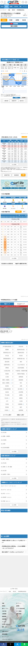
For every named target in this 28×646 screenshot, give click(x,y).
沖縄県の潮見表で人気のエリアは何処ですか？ (13, 541)
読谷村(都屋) (21, 367)
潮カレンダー (5, 608)
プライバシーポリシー (7, 639)
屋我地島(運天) (7, 358)
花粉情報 (4, 619)
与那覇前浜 (2, 332)
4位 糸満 (3, 443)
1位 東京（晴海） (5, 459)
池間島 (21, 395)
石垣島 (6, 410)
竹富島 (7, 404)
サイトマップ (5, 636)
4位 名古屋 (3, 470)
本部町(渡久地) (21, 358)
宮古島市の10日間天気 (7, 263)
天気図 (10, 20)
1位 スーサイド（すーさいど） (9, 486)
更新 (23, 175)
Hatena (17, 645)
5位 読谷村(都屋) (5, 447)
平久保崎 (7, 395)
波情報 (11, 6)
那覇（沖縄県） (6, 380)
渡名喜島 (7, 361)
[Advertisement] (14, 43)
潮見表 (6, 6)
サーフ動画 (18, 611)
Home (2, 6)
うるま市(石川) (21, 364)
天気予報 (16, 6)
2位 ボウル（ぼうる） (6, 489)
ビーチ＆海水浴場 (20, 608)
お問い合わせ (5, 631)
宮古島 (6, 398)
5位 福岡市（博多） (6, 474)
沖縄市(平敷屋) (21, 373)
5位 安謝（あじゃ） (6, 501)
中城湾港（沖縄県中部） (22, 370)
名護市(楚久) (7, 364)
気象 (20, 6)
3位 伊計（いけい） (6, 493)
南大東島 (20, 389)
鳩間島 (21, 398)
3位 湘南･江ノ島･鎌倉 (6, 466)
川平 (7, 401)
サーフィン (18, 603)
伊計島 (21, 355)
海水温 (24, 20)
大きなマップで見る (5, 328)
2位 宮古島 (3, 463)
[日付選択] (14, 100)
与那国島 (20, 404)
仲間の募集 (18, 613)
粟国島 (7, 349)
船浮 (21, 407)
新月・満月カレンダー (7, 627)
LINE (24, 645)
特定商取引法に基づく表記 (8, 642)
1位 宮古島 (3, 432)
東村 (21, 361)
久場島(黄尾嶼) (7, 389)
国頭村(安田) (21, 352)
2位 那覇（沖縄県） (6, 436)
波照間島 (21, 410)
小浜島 (21, 401)
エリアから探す (7, 415)
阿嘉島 (7, 373)
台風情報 (4, 613)
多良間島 (21, 392)
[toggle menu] (26, 2)
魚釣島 (7, 392)
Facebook (3, 645)
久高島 (7, 376)
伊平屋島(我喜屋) (7, 346)
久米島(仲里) (7, 370)
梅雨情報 (4, 616)
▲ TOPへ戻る (13, 588)
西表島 (7, 407)
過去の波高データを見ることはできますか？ (13, 552)
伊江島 (7, 355)
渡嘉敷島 (21, 380)
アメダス (4, 621)
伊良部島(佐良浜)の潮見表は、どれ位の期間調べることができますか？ (13, 547)
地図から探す (20, 415)
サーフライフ (3, 591)
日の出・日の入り (6, 624)
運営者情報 (4, 634)
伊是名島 (21, 346)
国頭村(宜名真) (21, 349)
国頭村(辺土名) (7, 352)
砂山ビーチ (9, 332)
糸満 (21, 386)
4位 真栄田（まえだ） (6, 497)
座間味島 (21, 376)
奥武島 (7, 386)
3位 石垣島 (3, 440)
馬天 (21, 383)
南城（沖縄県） (6, 383)
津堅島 (7, 367)
